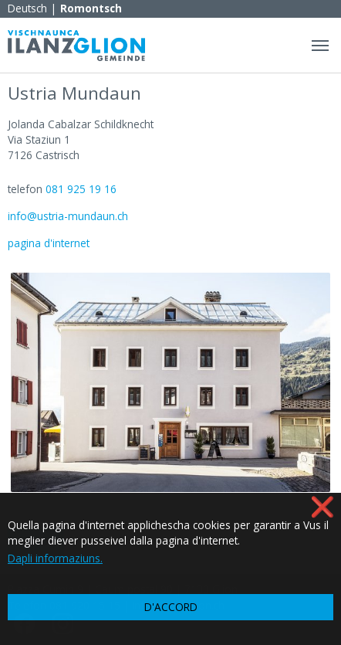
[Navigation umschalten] (320, 45)
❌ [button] (322, 506)
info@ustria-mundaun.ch (68, 216)
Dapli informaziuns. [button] (55, 558)
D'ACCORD (171, 606)
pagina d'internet (48, 243)
